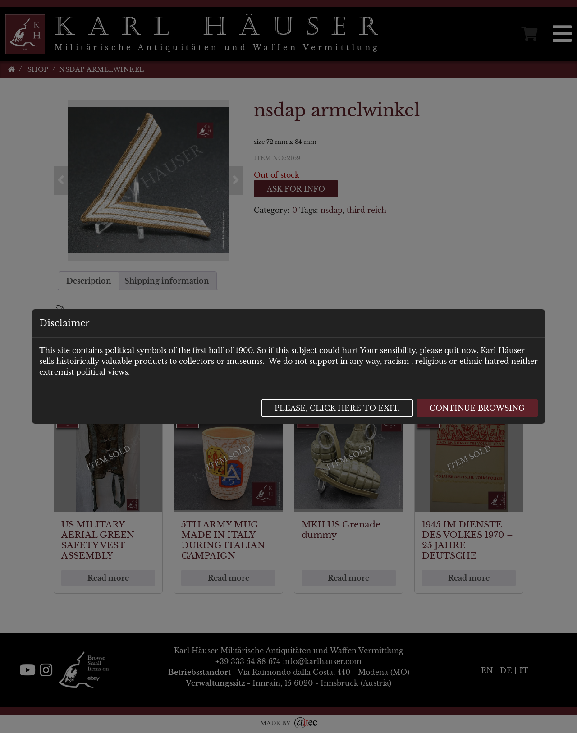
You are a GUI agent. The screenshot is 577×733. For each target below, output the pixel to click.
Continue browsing (477, 407)
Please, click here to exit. (337, 407)
